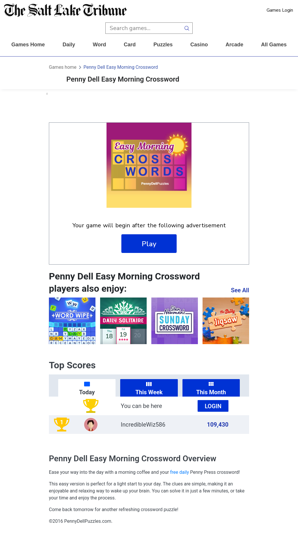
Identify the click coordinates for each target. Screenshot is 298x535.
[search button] (187, 28)
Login (213, 406)
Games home (28, 44)
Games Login (280, 10)
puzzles (163, 44)
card (130, 44)
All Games (274, 44)
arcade (234, 44)
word (99, 44)
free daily (179, 472)
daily (69, 44)
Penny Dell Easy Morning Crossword (121, 67)
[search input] (143, 28)
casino (199, 44)
